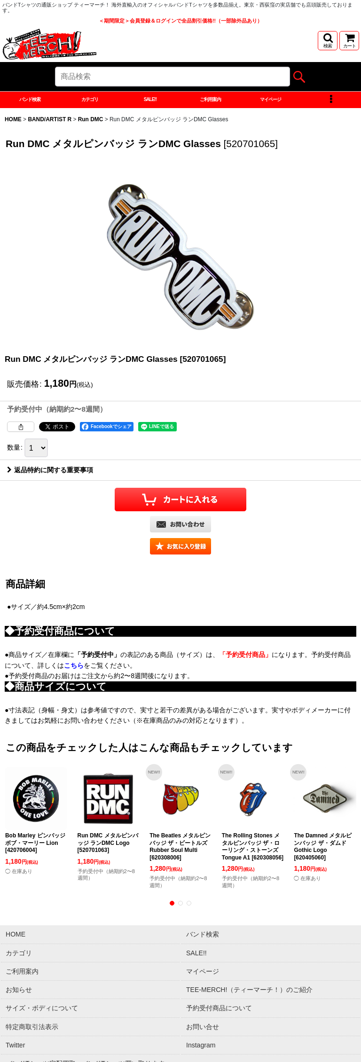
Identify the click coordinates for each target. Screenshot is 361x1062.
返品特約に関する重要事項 (50, 475)
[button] (327, 40)
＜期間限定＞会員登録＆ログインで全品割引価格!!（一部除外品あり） (180, 20)
